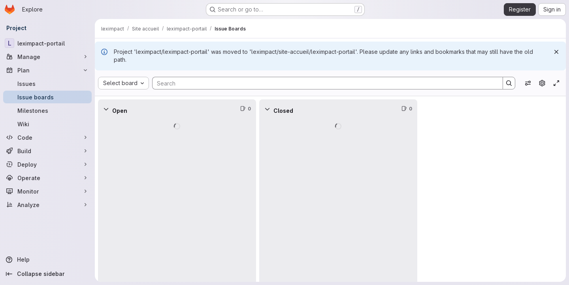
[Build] (47, 150)
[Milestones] (47, 110)
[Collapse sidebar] (47, 274)
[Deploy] (47, 164)
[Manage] (47, 56)
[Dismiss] (556, 52)
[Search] (323, 83)
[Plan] (47, 70)
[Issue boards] (47, 97)
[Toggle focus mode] (556, 83)
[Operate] (47, 177)
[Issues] (47, 83)
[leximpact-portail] (47, 43)
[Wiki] (47, 124)
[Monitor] (47, 191)
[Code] (47, 137)
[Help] (47, 259)
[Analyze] (47, 204)
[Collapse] (106, 109)
